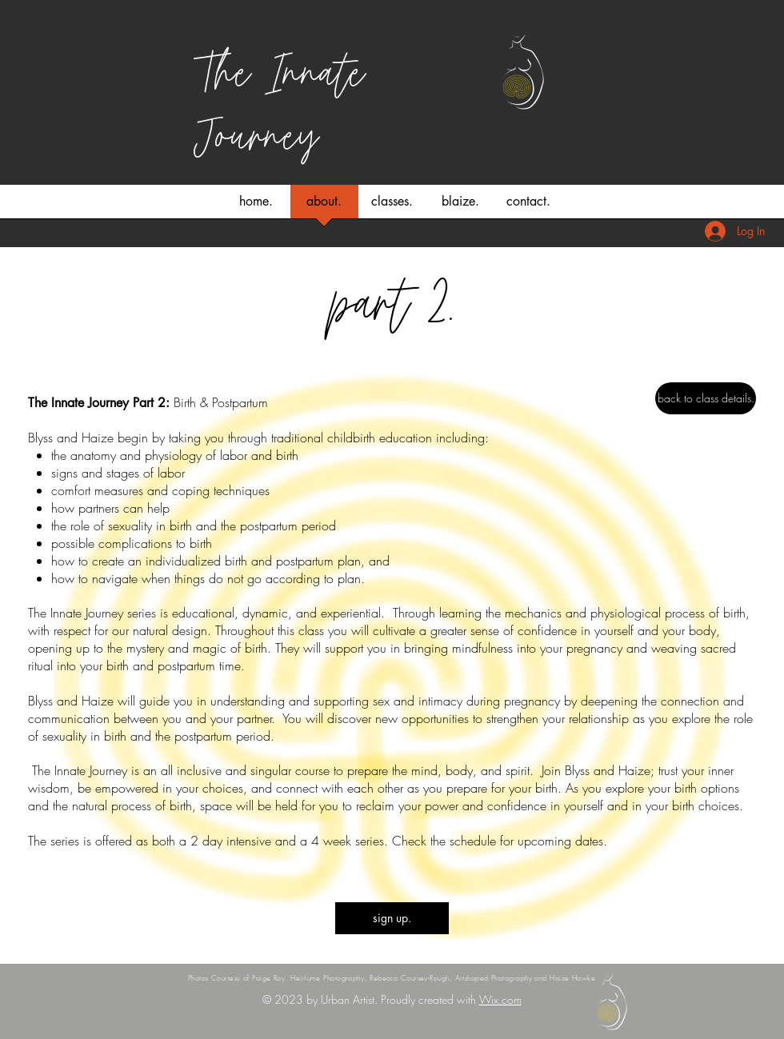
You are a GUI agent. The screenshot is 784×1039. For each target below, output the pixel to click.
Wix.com (500, 999)
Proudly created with (430, 999)
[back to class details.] (705, 398)
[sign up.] (392, 918)
